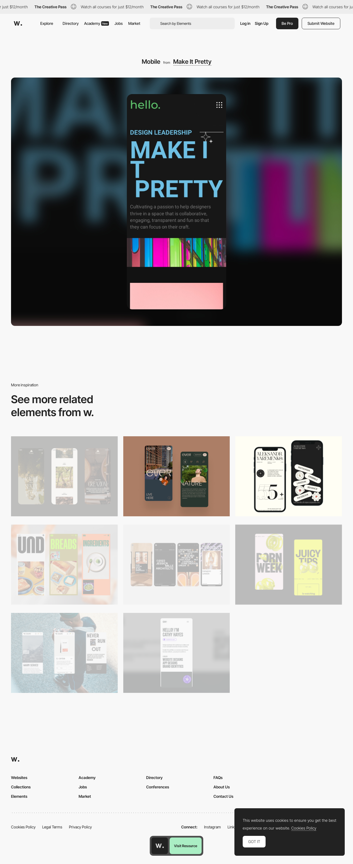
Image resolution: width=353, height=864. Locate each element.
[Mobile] (64, 476)
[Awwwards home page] (159, 846)
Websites (19, 777)
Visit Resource (185, 846)
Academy (96, 23)
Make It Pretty (192, 62)
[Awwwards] (18, 23)
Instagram (212, 827)
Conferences (157, 787)
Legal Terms (52, 827)
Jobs (118, 23)
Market (134, 23)
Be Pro (287, 23)
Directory (71, 23)
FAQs (218, 777)
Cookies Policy (23, 827)
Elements (19, 796)
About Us (221, 787)
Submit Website (321, 23)
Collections (21, 787)
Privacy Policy (80, 827)
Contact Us (223, 796)
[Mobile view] (288, 565)
